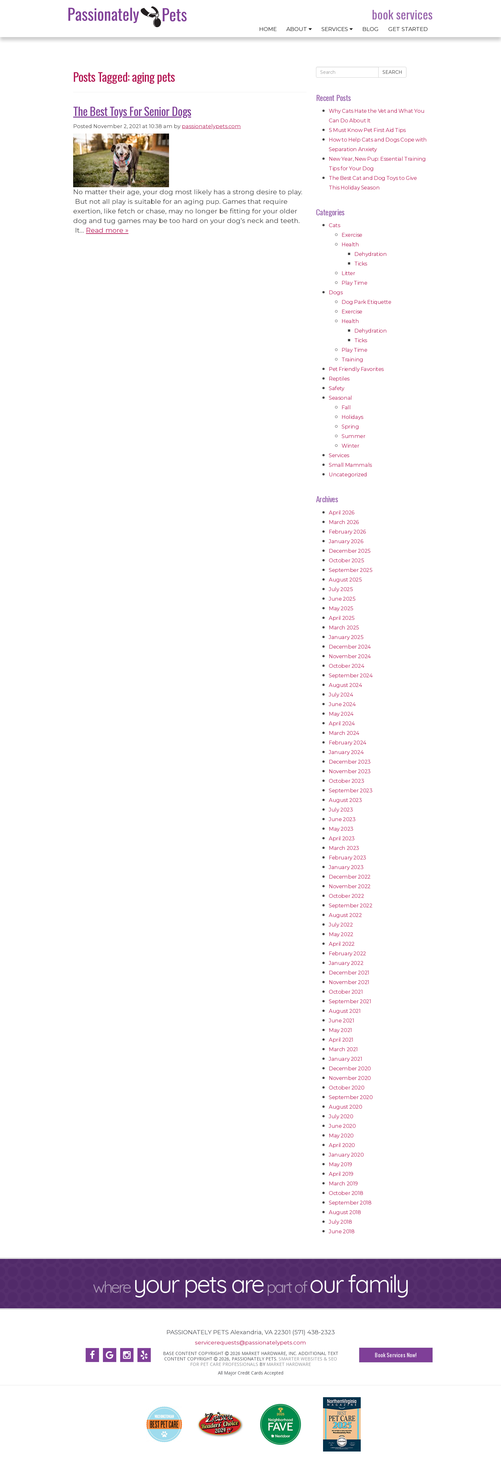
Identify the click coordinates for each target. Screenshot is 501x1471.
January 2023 (346, 867)
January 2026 (346, 541)
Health (350, 244)
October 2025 (346, 560)
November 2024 (350, 656)
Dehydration (370, 254)
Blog (370, 29)
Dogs (336, 292)
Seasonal (340, 398)
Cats (334, 225)
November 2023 (350, 771)
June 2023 (342, 819)
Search (392, 72)
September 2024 (351, 675)
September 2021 (350, 1001)
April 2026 (341, 512)
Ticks (360, 263)
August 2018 (345, 1212)
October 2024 (346, 666)
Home (268, 29)
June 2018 (341, 1231)
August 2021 (345, 1011)
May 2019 (340, 1164)
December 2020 (350, 1068)
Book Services (402, 14)
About (299, 29)
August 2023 (345, 800)
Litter (348, 273)
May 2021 (340, 1030)
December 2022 (350, 877)
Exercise (352, 235)
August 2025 (345, 579)
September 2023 (350, 790)
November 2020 (350, 1078)
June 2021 (341, 1020)
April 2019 (341, 1174)
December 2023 (350, 762)
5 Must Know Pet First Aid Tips (367, 130)
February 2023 (347, 857)
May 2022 (341, 934)
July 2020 (341, 1116)
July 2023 (341, 809)
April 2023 (342, 838)
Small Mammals (350, 465)
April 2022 (342, 944)
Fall (346, 407)
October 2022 (346, 896)
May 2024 (341, 714)
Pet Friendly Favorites (356, 369)
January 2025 (346, 637)
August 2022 (345, 915)
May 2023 (341, 829)
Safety (336, 388)
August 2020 (345, 1107)
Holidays (352, 417)
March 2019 (343, 1183)
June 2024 (342, 704)
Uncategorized (348, 474)
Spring (350, 426)
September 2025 (350, 570)
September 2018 (350, 1202)
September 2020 (351, 1097)
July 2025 (341, 589)
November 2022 (350, 886)
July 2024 (341, 694)
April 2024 (342, 723)
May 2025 (341, 608)
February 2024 (347, 742)
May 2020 (341, 1135)
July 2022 (341, 924)
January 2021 (345, 1059)
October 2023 (346, 781)
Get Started (408, 29)
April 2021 (341, 1039)
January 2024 (346, 752)
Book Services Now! (395, 1355)
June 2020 (342, 1126)
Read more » (107, 230)
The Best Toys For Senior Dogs (132, 110)
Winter (350, 446)
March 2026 (344, 522)
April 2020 (342, 1145)
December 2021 (349, 972)
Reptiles (339, 378)
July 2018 (340, 1222)
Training (352, 359)
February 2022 (347, 953)
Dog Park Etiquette (366, 302)
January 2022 (346, 963)
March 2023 (344, 848)
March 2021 (343, 1049)
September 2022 (350, 905)
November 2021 (349, 982)
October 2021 (346, 992)
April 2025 (342, 618)
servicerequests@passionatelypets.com (250, 1342)
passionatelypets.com (211, 126)
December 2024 (350, 646)
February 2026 (347, 531)
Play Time (354, 283)
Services (337, 29)
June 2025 (342, 599)
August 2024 (345, 685)
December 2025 (350, 551)
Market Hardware (288, 1364)
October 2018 (346, 1193)
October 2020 (346, 1087)
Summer (354, 436)
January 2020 (346, 1154)
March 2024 (344, 733)
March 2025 (344, 627)
